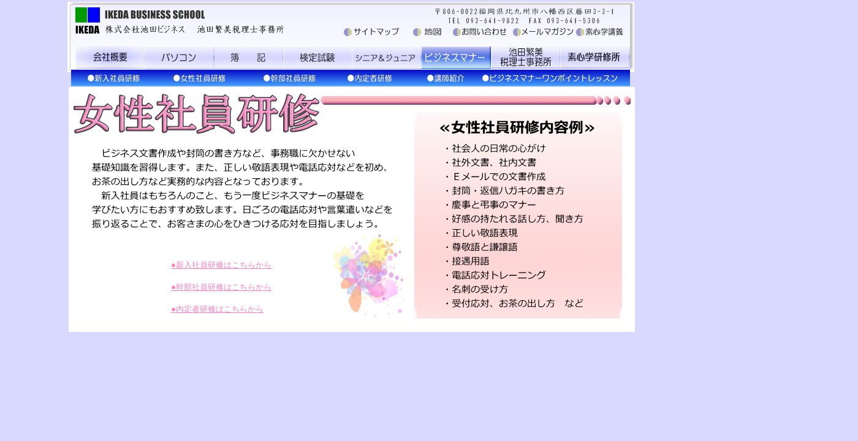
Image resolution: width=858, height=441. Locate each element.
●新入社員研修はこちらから (221, 265)
